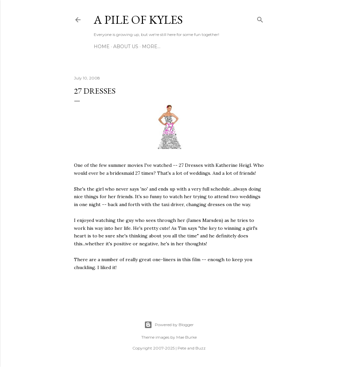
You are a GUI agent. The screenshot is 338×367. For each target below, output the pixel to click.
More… (151, 46)
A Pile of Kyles (138, 19)
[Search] (260, 18)
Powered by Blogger (169, 325)
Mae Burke (186, 337)
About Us (125, 46)
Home (102, 46)
